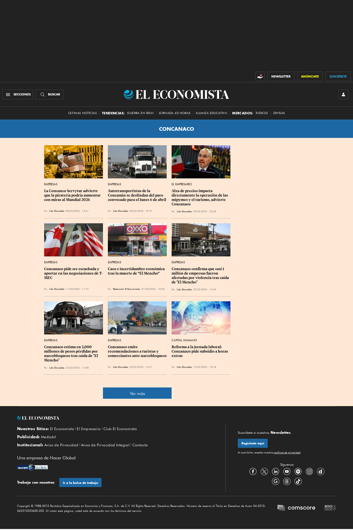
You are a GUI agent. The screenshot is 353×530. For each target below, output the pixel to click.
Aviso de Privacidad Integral (105, 446)
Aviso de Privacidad (61, 446)
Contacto (140, 446)
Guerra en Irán (140, 113)
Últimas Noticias (82, 113)
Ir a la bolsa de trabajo (80, 483)
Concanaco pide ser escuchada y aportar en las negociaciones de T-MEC (73, 273)
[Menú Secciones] (18, 95)
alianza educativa (211, 113)
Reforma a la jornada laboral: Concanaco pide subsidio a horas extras (200, 351)
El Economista (62, 429)
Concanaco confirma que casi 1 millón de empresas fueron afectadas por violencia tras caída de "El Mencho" (201, 276)
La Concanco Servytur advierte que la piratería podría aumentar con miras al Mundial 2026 (72, 195)
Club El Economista (120, 429)
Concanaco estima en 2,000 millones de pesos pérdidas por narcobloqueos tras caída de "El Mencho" (71, 354)
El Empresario (182, 184)
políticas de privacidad (286, 453)
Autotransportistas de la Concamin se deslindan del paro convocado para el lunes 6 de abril (137, 195)
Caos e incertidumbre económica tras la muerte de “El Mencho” (136, 271)
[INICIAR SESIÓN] (343, 95)
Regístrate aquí (252, 444)
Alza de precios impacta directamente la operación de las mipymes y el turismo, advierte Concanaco (200, 198)
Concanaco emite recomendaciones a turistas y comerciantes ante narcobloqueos (137, 351)
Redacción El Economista (126, 289)
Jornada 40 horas (174, 113)
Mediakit (48, 438)
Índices (262, 113)
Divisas (279, 113)
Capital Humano (184, 341)
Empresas (50, 184)
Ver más (137, 393)
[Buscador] (50, 95)
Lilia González (56, 211)
